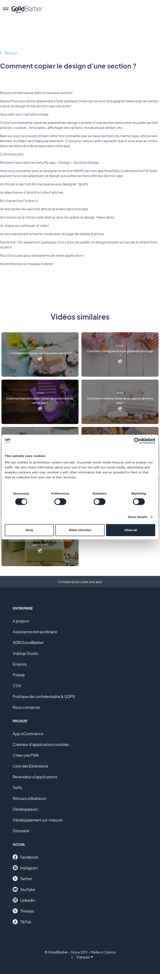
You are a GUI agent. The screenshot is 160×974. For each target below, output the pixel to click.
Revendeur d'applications (35, 776)
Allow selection (80, 530)
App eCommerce (28, 733)
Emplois (20, 664)
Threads (23, 910)
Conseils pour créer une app (80, 581)
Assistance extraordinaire (35, 631)
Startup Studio (26, 653)
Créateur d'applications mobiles (41, 744)
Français (85, 957)
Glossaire (21, 830)
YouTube (24, 889)
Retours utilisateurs (29, 798)
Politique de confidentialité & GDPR (44, 696)
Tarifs (17, 787)
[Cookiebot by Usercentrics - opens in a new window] (137, 441)
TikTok (22, 921)
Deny (29, 530)
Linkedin (24, 900)
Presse (19, 674)
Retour (10, 52)
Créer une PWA (26, 755)
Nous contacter (26, 707)
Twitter (22, 878)
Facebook (25, 856)
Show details (137, 517)
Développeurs (25, 809)
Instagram (25, 867)
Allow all (130, 530)
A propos (21, 620)
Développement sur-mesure (37, 820)
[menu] (5, 9)
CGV (17, 685)
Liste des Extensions (30, 766)
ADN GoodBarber (28, 642)
